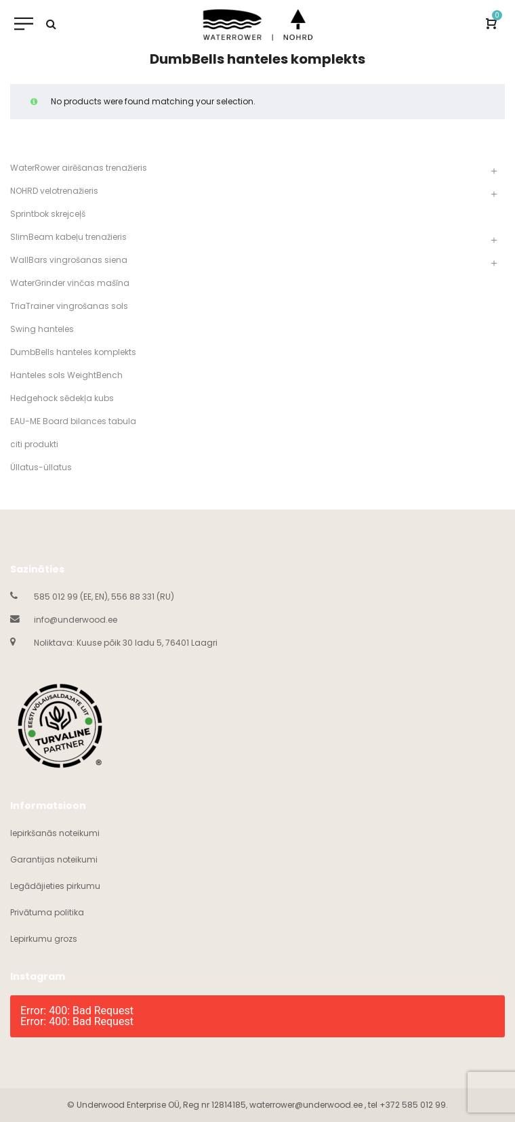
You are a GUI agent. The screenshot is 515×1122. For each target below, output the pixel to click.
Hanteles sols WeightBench (66, 375)
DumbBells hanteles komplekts (73, 352)
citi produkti (34, 444)
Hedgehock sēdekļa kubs (62, 398)
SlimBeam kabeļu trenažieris (68, 237)
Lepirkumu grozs (43, 938)
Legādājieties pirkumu (55, 886)
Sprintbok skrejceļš (47, 214)
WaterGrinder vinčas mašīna (69, 283)
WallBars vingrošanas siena (68, 260)
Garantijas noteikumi (54, 859)
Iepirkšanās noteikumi (55, 833)
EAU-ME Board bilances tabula (73, 421)
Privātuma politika (47, 912)
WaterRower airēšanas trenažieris (78, 167)
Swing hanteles (42, 329)
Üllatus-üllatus (41, 467)
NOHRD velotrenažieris (54, 190)
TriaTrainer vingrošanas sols (69, 306)
